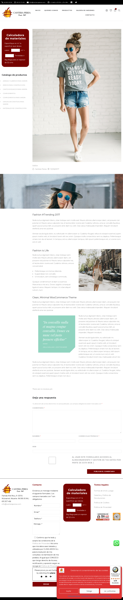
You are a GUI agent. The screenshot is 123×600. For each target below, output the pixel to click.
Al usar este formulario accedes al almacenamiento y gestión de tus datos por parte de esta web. (96, 460)
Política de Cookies (74, 596)
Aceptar (68, 591)
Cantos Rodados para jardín (15, 89)
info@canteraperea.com (11, 504)
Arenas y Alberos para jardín (15, 81)
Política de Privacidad (88, 596)
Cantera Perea (39, 169)
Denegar (89, 591)
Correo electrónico (89, 436)
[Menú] (119, 567)
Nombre (36, 436)
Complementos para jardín (14, 97)
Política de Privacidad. (41, 543)
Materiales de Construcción (14, 108)
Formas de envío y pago (104, 491)
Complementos (9, 93)
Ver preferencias (110, 591)
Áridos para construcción (14, 85)
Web (34, 446)
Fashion (35, 165)
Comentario (38, 408)
